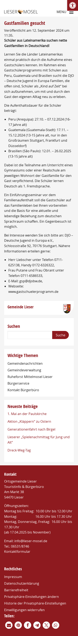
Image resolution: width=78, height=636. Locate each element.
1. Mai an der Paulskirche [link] (27, 414)
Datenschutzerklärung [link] (21, 583)
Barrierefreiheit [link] (16, 590)
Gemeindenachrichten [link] (25, 363)
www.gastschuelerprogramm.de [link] (33, 291)
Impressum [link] (13, 576)
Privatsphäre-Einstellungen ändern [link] (31, 596)
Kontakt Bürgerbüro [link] (23, 390)
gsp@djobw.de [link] (30, 281)
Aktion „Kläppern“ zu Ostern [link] (29, 421)
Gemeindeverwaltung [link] (24, 370)
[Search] (29, 335)
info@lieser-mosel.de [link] (30, 541)
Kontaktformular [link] (17, 551)
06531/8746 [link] (20, 546)
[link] (72, 5)
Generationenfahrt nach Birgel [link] (31, 429)
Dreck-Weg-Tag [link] (19, 450)
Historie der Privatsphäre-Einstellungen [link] (35, 603)
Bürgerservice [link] (18, 383)
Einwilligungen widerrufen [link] (24, 610)
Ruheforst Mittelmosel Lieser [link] (30, 376)
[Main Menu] (71, 11)
